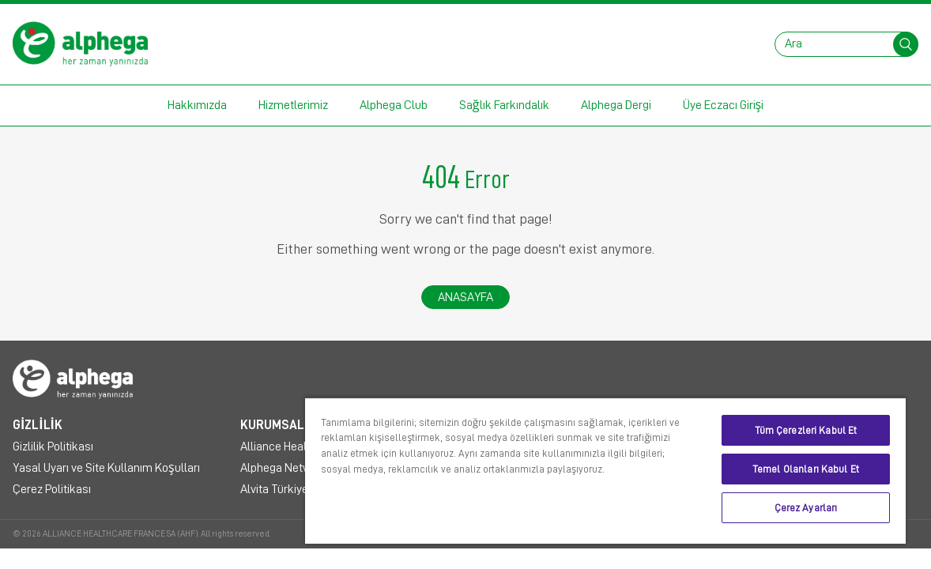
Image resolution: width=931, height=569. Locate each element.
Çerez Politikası (52, 489)
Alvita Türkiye (274, 489)
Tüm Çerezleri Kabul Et (814, 430)
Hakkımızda (197, 105)
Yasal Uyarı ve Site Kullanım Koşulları (106, 468)
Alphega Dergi (616, 105)
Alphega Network (284, 468)
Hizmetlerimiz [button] (293, 105)
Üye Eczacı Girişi (723, 105)
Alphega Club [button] (394, 105)
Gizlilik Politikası (53, 446)
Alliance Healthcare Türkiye (309, 446)
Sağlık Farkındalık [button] (504, 105)
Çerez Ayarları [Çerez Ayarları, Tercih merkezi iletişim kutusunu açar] (814, 508)
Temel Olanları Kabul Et (815, 469)
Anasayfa (465, 297)
